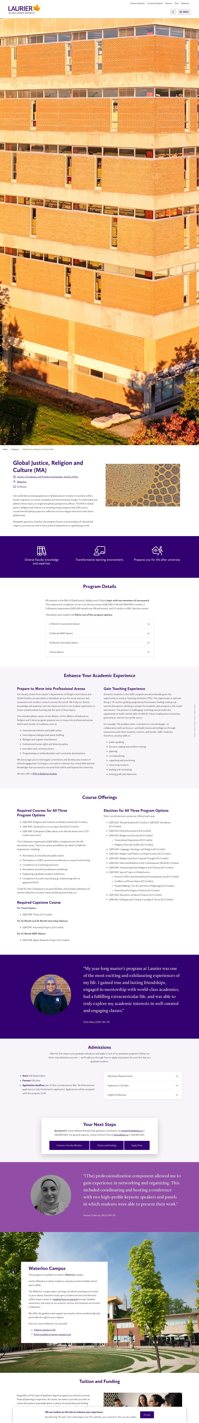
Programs (15, 449)
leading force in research (66, 1299)
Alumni (168, 3)
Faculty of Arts (71, 476)
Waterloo (22, 481)
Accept (147, 1414)
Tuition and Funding (106, 1145)
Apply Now (136, 1145)
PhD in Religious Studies (45, 773)
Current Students (155, 3)
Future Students (137, 3)
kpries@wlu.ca (121, 1134)
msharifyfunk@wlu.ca (132, 1130)
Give (177, 3)
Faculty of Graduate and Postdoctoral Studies (40, 476)
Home (5, 449)
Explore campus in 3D (44, 1329)
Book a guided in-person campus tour (52, 1334)
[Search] (172, 12)
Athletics (185, 3)
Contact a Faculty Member (69, 1145)
